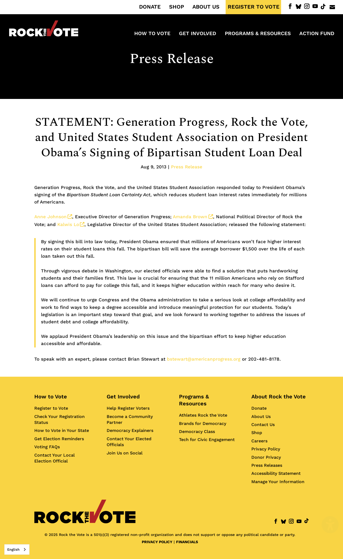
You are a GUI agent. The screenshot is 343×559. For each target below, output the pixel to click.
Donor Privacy (266, 457)
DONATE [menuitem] (150, 7)
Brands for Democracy (202, 423)
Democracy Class (197, 431)
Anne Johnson (53, 216)
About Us (261, 416)
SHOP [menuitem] (176, 7)
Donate (259, 408)
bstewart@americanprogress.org (203, 359)
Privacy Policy (265, 448)
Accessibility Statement (276, 473)
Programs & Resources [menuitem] (258, 34)
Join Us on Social (125, 453)
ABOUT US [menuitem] (205, 7)
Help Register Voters (128, 408)
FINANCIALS (187, 542)
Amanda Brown (193, 216)
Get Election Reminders (59, 438)
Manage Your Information (277, 481)
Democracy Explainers (130, 430)
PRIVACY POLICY (157, 542)
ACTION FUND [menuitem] (316, 34)
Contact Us (263, 424)
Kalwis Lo (70, 224)
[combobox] (16, 549)
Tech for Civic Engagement (207, 439)
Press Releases (266, 465)
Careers (259, 440)
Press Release (172, 58)
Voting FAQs (47, 446)
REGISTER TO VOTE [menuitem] (253, 7)
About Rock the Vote (278, 396)
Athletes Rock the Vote (203, 415)
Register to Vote (51, 408)
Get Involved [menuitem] (197, 34)
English (13, 549)
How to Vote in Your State (61, 430)
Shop (256, 432)
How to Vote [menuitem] (152, 34)
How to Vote (50, 396)
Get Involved (123, 396)
